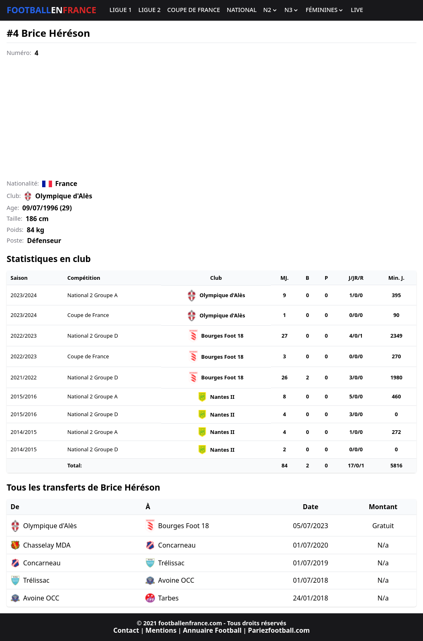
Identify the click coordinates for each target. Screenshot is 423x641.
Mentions (160, 630)
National (242, 10)
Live (357, 10)
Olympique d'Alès (63, 195)
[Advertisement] (211, 118)
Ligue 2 (149, 10)
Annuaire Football (212, 630)
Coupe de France (193, 10)
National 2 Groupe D (92, 335)
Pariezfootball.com (278, 630)
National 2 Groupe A (92, 295)
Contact (126, 630)
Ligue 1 (120, 10)
